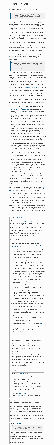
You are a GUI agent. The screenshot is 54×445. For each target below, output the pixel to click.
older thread (16, 338)
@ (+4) (20, 393)
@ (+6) (19, 400)
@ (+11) (17, 217)
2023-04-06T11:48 (20, 6)
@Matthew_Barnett (28, 221)
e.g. (41, 228)
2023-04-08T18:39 (22, 400)
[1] (39, 54)
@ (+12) (21, 373)
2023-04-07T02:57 (23, 373)
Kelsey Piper (12, 6)
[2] (17, 285)
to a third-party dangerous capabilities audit (20, 109)
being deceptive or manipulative (30, 87)
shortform (19, 395)
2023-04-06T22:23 (20, 423)
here (26, 245)
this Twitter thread (29, 220)
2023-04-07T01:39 (18, 217)
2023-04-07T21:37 (22, 393)
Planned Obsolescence (28, 9)
